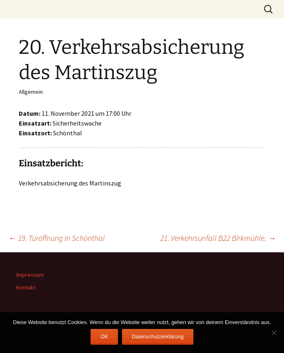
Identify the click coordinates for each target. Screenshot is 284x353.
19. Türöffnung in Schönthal (56, 238)
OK (104, 336)
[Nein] (274, 333)
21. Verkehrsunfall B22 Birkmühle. (218, 238)
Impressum (30, 274)
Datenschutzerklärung (157, 336)
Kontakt (26, 287)
